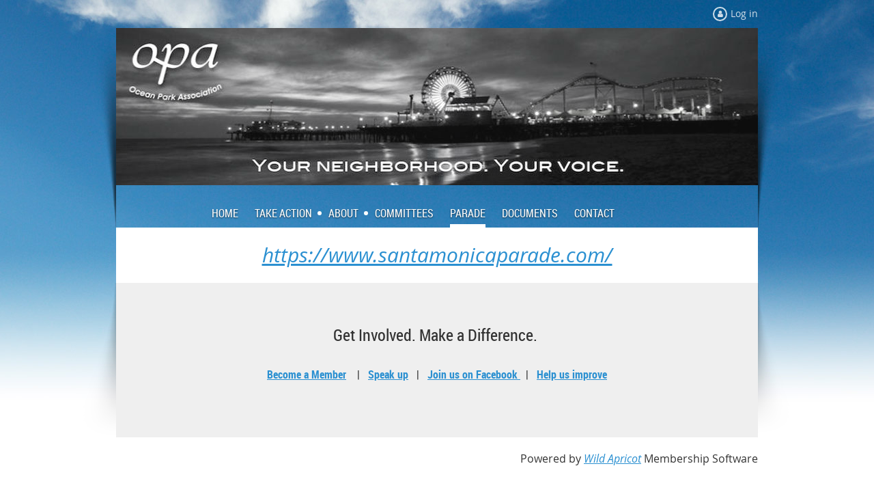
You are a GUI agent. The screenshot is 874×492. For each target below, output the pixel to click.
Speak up (388, 374)
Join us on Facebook (473, 374)
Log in (744, 13)
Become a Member (306, 374)
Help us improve (572, 374)
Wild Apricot (612, 458)
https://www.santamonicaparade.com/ (437, 255)
